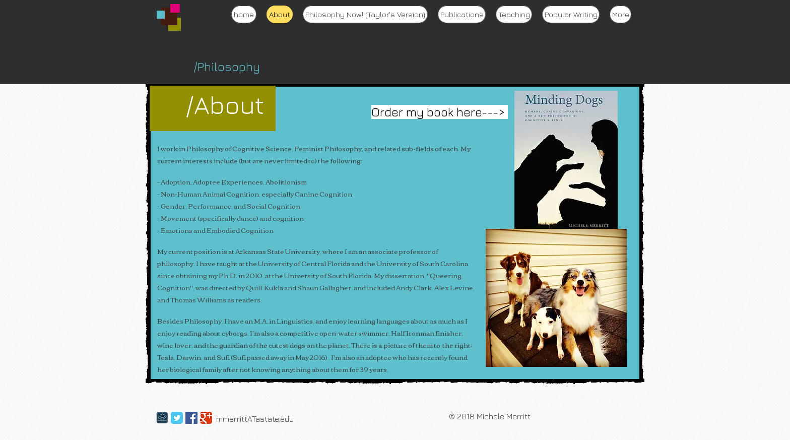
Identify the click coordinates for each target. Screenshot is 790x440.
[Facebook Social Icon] (191, 418)
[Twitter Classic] (177, 418)
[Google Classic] (206, 418)
